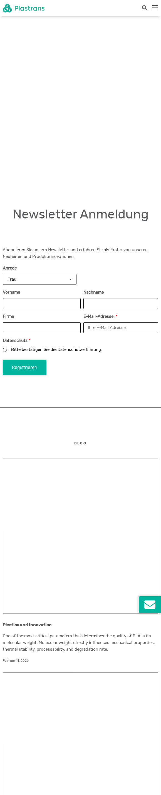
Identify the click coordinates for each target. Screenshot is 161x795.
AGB (6, 785)
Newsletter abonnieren (44, 724)
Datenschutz (17, 180)
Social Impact (13, 751)
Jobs (7, 745)
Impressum (11, 771)
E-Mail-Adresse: (100, 156)
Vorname (11, 132)
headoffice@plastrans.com (24, 570)
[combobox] (39, 119)
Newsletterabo (14, 765)
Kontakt (9, 758)
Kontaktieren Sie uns (44, 584)
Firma (8, 156)
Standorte (11, 738)
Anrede (10, 108)
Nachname (93, 132)
